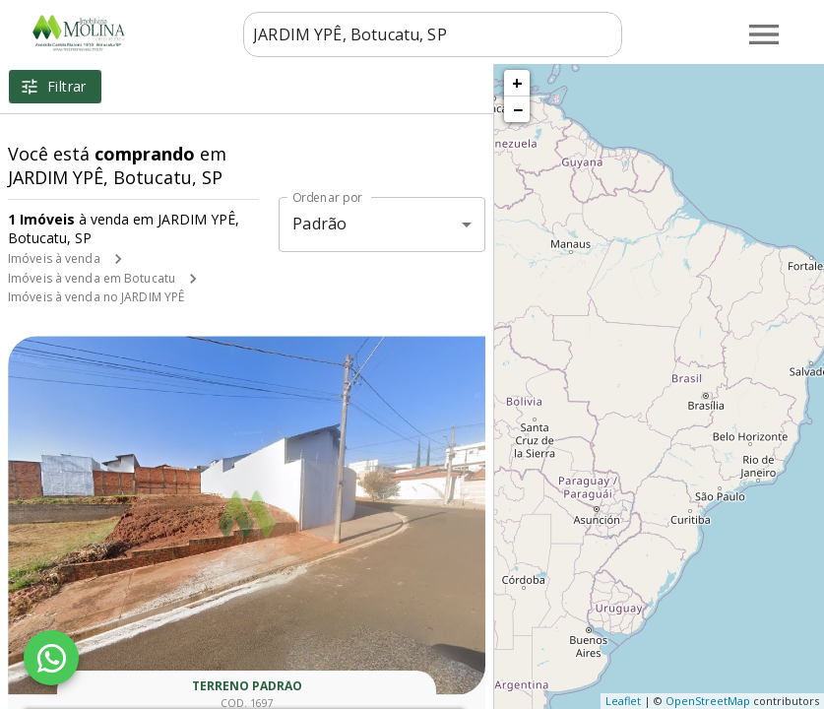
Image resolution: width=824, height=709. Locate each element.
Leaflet (623, 700)
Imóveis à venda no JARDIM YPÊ (96, 297)
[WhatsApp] (51, 657)
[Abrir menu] (763, 34)
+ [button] (517, 83)
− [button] (518, 109)
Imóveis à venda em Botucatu (91, 278)
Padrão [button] (319, 223)
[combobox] (430, 34)
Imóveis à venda (54, 258)
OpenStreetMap (708, 700)
